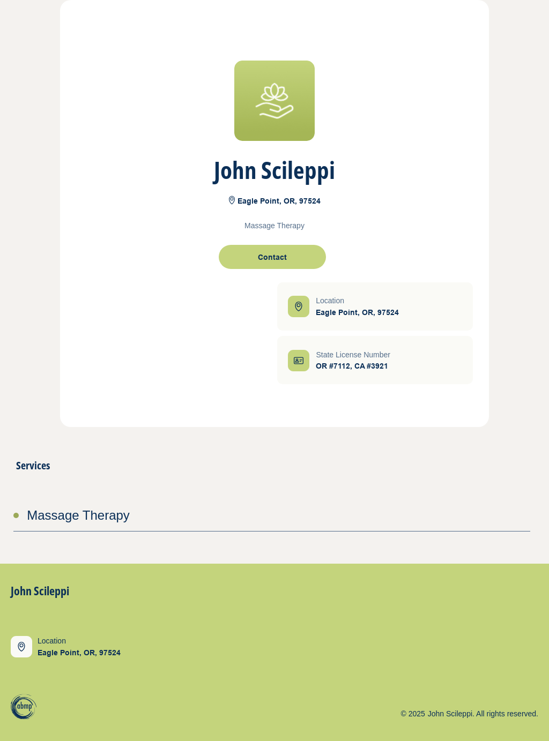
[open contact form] (272, 257)
